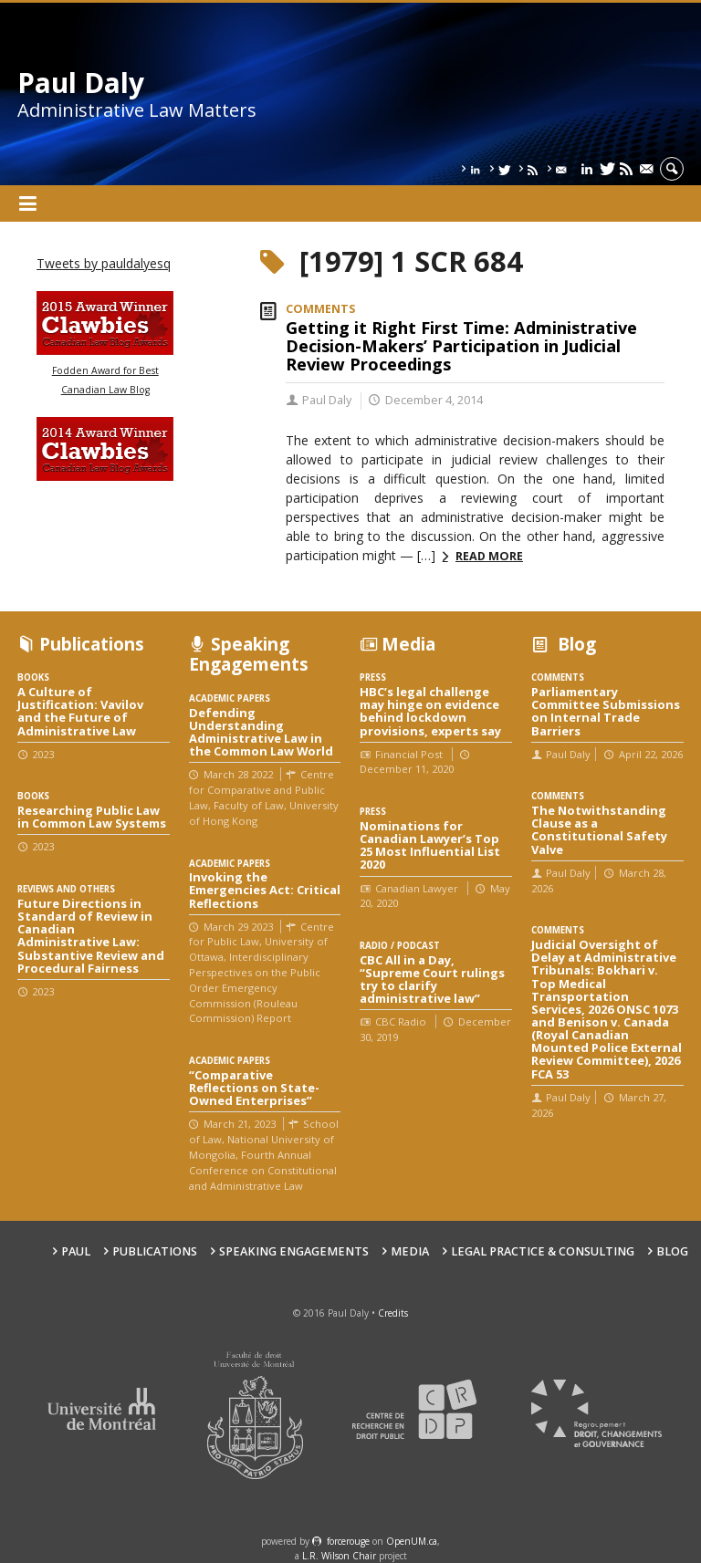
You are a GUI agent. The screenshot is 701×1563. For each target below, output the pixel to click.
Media (410, 1251)
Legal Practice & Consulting (542, 1251)
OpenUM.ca (411, 1541)
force (348, 1541)
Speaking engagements (294, 1251)
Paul (75, 1251)
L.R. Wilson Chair (339, 1555)
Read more (489, 556)
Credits (393, 1313)
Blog (672, 1251)
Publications (154, 1251)
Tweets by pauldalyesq (104, 263)
